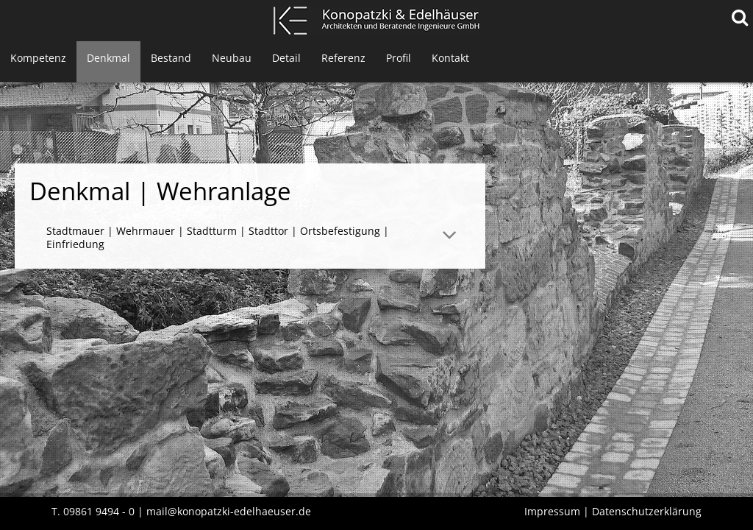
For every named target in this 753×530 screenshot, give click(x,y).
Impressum (552, 511)
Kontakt (450, 58)
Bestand (171, 58)
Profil (398, 58)
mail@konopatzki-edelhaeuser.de (228, 511)
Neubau (231, 58)
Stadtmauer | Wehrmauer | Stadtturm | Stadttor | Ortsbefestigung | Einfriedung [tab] (217, 237)
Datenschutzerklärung (647, 511)
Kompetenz (38, 58)
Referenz (343, 58)
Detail (286, 58)
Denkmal (108, 58)
